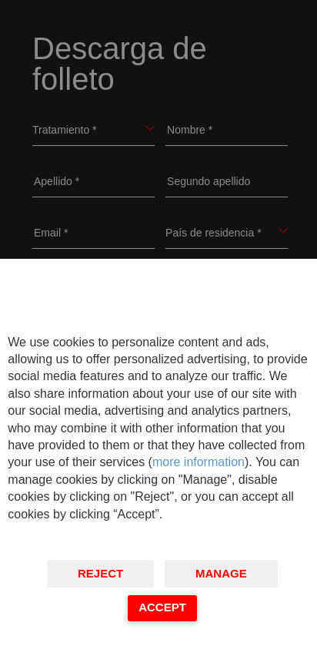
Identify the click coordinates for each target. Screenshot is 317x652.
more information (198, 461)
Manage (221, 573)
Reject (100, 573)
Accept (162, 607)
